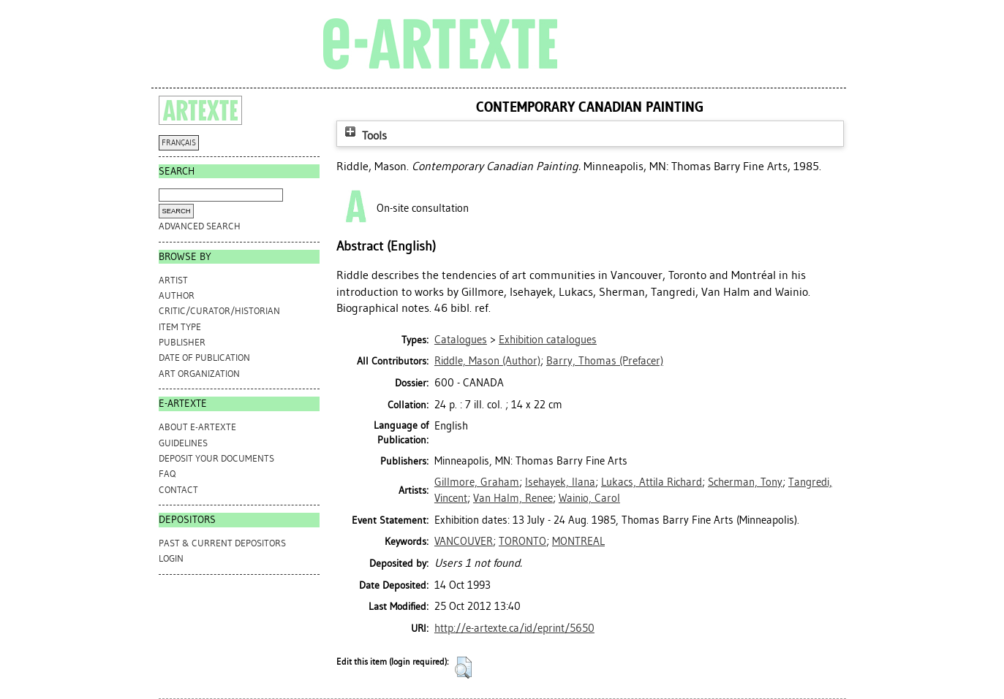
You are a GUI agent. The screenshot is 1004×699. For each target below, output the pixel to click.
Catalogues (460, 339)
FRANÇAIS (179, 143)
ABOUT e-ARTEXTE (197, 426)
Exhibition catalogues (548, 339)
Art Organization (199, 373)
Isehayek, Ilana (560, 482)
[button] (463, 667)
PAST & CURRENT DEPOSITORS (222, 543)
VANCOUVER (463, 541)
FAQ (167, 473)
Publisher (182, 342)
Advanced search (200, 226)
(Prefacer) (604, 360)
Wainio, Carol (589, 498)
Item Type (180, 326)
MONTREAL (578, 541)
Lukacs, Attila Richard (651, 482)
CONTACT (178, 489)
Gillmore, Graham (476, 482)
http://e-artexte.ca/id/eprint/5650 (514, 628)
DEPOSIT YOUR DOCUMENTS (216, 458)
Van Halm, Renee (513, 498)
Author (177, 295)
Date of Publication (204, 357)
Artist (173, 280)
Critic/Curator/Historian (219, 310)
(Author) (487, 360)
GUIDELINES (183, 443)
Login (171, 558)
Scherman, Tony (745, 482)
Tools (364, 135)
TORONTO (522, 541)
